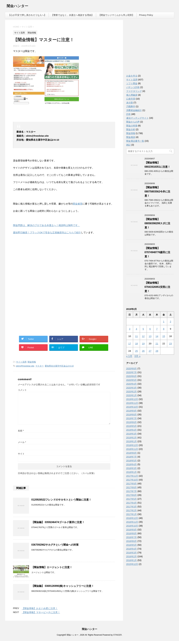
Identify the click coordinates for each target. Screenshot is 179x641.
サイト (21, 453)
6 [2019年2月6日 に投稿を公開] (150, 328)
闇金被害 (77, 203)
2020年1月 (131, 395)
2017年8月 (131, 487)
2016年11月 (132, 522)
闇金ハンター (17, 6)
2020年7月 (131, 372)
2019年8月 (131, 414)
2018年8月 (131, 453)
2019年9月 (131, 410)
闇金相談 (130, 137)
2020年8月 (131, 368)
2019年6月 (131, 422)
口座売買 (130, 98)
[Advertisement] (37, 258)
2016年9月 (131, 529)
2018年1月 (131, 472)
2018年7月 (131, 456)
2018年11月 (132, 449)
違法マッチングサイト (137, 118)
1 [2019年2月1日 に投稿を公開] (163, 321)
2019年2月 (131, 437)
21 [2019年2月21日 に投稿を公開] (157, 343)
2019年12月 (132, 399)
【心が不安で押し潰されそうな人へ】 (27, 15)
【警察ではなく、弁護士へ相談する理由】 (72, 15)
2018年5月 (131, 460)
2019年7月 (131, 418)
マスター (39, 366)
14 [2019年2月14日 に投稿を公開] (157, 336)
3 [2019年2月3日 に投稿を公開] (129, 328)
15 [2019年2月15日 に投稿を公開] (163, 336)
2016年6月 (131, 541)
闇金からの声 (133, 121)
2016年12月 (132, 518)
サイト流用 (21, 362)
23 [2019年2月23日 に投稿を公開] (170, 343)
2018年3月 (131, 468)
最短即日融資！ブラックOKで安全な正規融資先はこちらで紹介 (47, 232)
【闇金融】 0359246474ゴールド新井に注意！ (57, 522)
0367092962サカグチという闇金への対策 (55, 544)
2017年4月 (131, 502)
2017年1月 (131, 514)
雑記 (128, 145)
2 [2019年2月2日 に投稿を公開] (170, 321)
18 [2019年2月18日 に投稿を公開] (136, 343)
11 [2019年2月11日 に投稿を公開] (136, 336)
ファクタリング (134, 91)
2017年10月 (132, 479)
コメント (22, 390)
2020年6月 (131, 376)
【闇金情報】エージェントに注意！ (51, 567)
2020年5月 (131, 380)
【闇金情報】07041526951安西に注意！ (157, 286)
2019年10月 (132, 407)
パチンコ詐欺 (133, 87)
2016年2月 (131, 556)
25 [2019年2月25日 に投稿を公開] (136, 351)
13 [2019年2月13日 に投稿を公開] (150, 336)
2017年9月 (131, 483)
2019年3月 (131, 433)
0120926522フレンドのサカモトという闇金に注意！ (61, 499)
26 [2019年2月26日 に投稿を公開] (143, 351)
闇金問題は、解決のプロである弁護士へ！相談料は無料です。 (46, 225)
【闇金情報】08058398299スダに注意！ (157, 223)
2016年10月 (132, 525)
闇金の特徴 (131, 125)
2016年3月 (131, 552)
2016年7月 (131, 537)
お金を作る (131, 75)
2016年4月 (131, 549)
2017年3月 (131, 506)
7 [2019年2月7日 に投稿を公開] (156, 328)
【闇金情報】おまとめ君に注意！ (40, 608)
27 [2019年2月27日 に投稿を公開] (150, 351)
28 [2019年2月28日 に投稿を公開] (157, 351)
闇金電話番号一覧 (135, 141)
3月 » (137, 356)
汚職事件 (130, 106)
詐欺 (128, 114)
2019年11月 (132, 403)
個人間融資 (131, 95)
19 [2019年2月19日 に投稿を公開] (143, 343)
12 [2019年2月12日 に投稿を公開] (143, 336)
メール (22, 442)
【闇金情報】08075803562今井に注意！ (157, 191)
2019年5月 (131, 426)
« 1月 (129, 356)
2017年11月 (132, 476)
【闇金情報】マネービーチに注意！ (41, 612)
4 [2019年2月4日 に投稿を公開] (136, 328)
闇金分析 (130, 129)
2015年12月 (132, 564)
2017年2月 (131, 510)
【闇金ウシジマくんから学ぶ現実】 (116, 15)
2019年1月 (131, 441)
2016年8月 (131, 533)
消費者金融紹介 (134, 110)
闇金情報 (32, 362)
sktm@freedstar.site (25, 366)
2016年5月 (131, 545)
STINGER (117, 635)
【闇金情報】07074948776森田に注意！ (157, 252)
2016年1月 (131, 560)
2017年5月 (131, 499)
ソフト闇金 (131, 83)
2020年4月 (131, 384)
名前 (21, 430)
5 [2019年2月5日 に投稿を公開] (143, 328)
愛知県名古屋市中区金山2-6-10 (59, 366)
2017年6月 (131, 495)
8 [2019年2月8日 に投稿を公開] (163, 328)
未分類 (129, 102)
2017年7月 (131, 491)
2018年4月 (131, 464)
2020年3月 (131, 387)
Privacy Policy (146, 15)
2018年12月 (132, 445)
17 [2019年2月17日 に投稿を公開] (129, 343)
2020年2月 (131, 391)
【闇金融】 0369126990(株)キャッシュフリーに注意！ (62, 586)
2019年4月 (131, 430)
